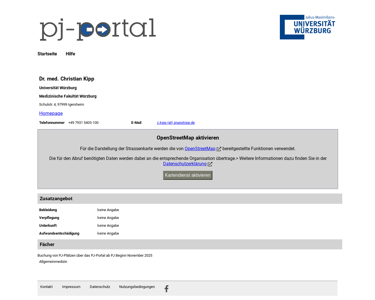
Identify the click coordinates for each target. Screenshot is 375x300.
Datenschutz (100, 287)
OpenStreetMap (200, 148)
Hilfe (70, 53)
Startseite (47, 53)
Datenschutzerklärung (185, 163)
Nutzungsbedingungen (137, 287)
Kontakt (46, 287)
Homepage (51, 113)
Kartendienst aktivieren (188, 175)
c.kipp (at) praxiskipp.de (176, 123)
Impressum (71, 287)
